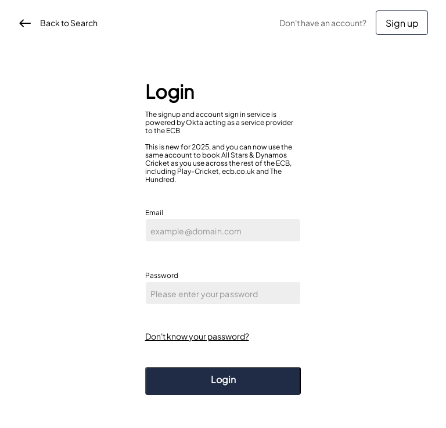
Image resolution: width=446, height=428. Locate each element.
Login (223, 379)
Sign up (402, 23)
